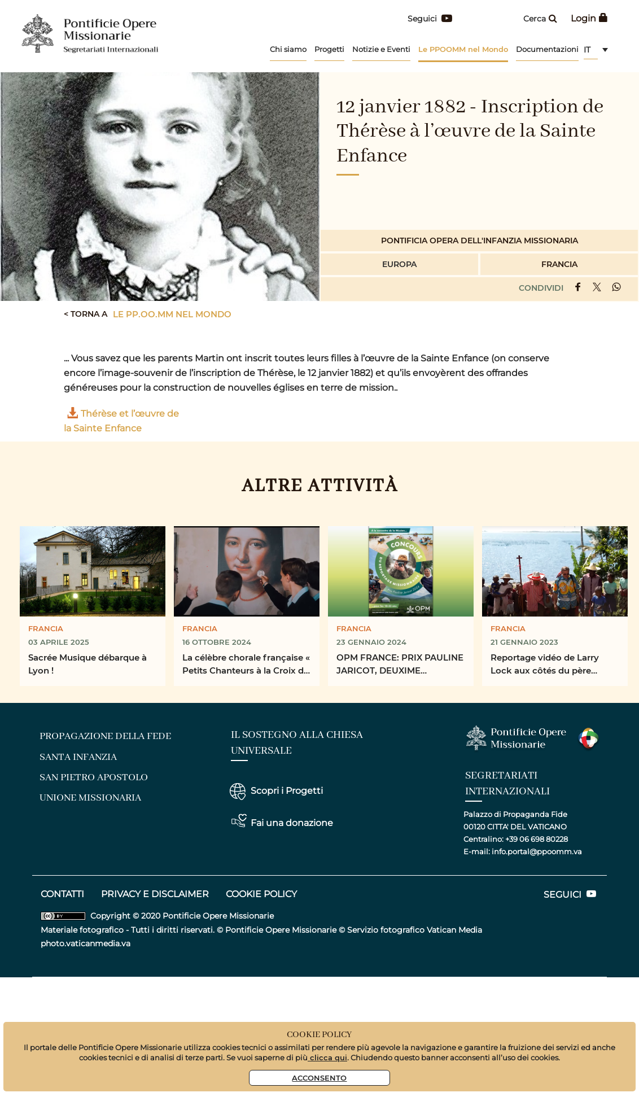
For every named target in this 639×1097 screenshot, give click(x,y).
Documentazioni (547, 49)
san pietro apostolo (94, 777)
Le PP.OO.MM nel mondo (172, 314)
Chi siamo (288, 49)
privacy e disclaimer (155, 894)
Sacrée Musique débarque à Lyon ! (87, 664)
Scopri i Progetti (287, 790)
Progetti (329, 49)
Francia (559, 264)
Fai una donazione (292, 823)
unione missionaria (90, 798)
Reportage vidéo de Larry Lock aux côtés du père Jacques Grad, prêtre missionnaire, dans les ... (545, 665)
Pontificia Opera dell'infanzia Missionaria (479, 240)
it (587, 50)
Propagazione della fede (105, 736)
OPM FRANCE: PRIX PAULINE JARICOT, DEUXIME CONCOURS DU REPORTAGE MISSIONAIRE (399, 665)
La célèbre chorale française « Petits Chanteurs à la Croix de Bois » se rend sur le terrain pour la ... (246, 665)
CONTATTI (62, 894)
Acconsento (319, 1077)
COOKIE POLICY (261, 894)
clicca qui (327, 1057)
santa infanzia (78, 757)
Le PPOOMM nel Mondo (463, 49)
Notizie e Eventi (381, 49)
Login (589, 18)
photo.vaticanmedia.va (85, 943)
